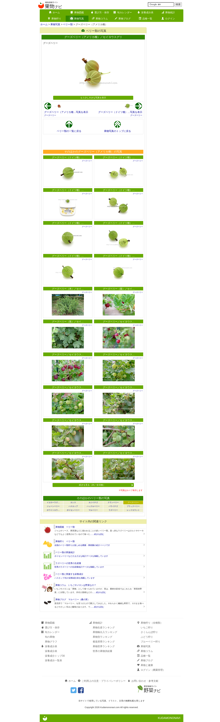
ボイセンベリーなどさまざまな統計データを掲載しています (81, 556)
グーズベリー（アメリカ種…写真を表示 (66, 112)
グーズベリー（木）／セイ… (68, 288)
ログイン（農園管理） (151, 670)
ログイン (168, 18)
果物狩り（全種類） (150, 622)
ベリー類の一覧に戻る (69, 131)
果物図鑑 (77, 12)
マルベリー (93, 510)
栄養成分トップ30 (55, 656)
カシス (73, 502)
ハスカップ (73, 506)
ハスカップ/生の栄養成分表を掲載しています (74, 578)
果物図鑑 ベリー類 (65, 527)
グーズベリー (50, 115)
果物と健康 (145, 665)
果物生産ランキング (104, 627)
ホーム (54, 12)
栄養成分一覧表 (53, 660)
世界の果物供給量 (102, 651)
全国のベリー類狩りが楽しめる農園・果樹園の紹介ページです (82, 545)
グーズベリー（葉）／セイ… (119, 288)
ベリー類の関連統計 (65, 552)
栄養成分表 (145, 12)
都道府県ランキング (104, 641)
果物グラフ (51, 641)
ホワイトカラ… (53, 510)
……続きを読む (97, 534)
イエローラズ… (53, 502)
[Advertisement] (93, 141)
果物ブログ (123, 18)
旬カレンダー (123, 12)
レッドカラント (133, 510)
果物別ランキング (102, 637)
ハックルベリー (93, 506)
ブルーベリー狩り (150, 641)
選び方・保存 (100, 12)
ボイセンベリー (73, 510)
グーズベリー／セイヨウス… (119, 321)
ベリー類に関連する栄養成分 (69, 574)
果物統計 (168, 12)
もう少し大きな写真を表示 (93, 97)
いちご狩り (147, 627)
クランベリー (113, 502)
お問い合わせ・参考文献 (143, 681)
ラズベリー (113, 510)
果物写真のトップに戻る (117, 131)
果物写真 (77, 18)
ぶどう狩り (147, 637)
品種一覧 (145, 18)
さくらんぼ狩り (149, 632)
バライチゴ (113, 506)
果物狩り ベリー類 (65, 541)
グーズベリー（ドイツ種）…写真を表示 (120, 112)
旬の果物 (50, 637)
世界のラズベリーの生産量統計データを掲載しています (79, 567)
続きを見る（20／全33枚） (106, 485)
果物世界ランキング (104, 646)
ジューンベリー (53, 506)
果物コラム (100, 18)
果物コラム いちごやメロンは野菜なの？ (75, 585)
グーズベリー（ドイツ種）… (68, 157)
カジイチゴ (93, 502)
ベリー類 (68, 24)
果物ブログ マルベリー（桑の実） (72, 599)
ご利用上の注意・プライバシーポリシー (102, 681)
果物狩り (54, 18)
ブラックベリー (133, 506)
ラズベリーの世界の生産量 (68, 563)
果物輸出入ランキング (105, 632)
